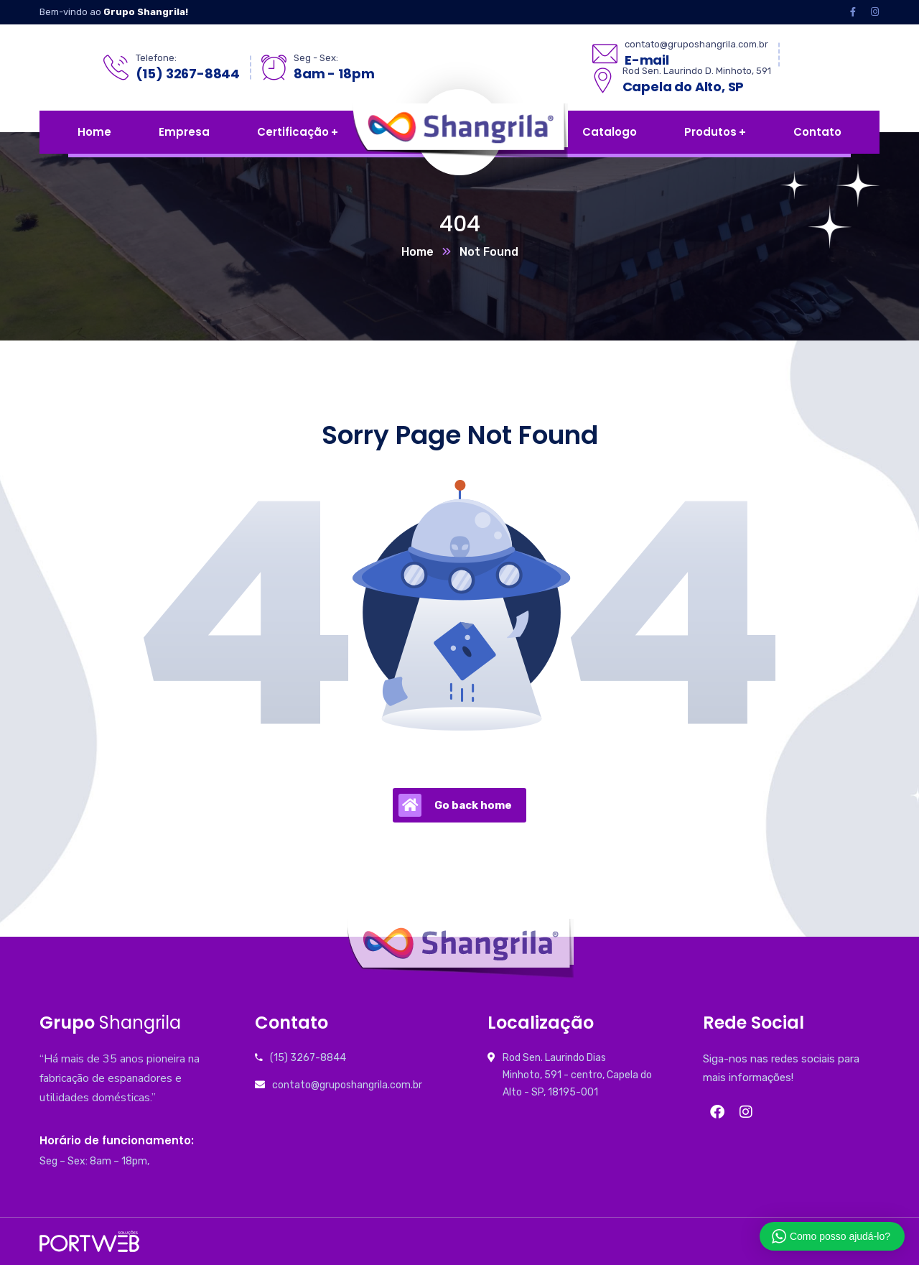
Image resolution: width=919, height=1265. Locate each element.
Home (417, 252)
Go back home (455, 805)
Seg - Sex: (316, 57)
